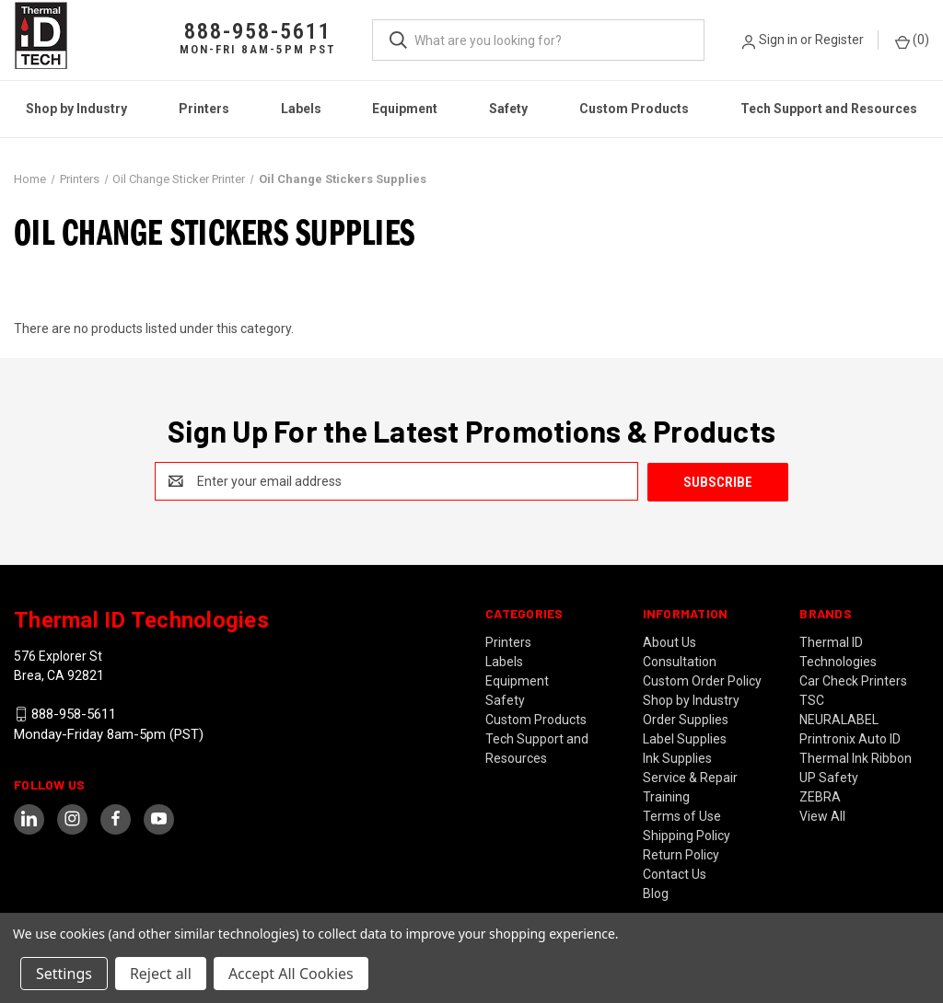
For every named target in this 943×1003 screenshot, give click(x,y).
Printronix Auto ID (850, 738)
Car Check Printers (853, 680)
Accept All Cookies (291, 973)
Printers (204, 108)
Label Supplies (685, 738)
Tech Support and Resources (828, 108)
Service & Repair (690, 776)
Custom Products (634, 108)
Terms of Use (682, 815)
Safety (508, 108)
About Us (669, 641)
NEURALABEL (839, 718)
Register (839, 39)
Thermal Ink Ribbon (855, 757)
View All (822, 815)
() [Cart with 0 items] (912, 41)
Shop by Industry (76, 108)
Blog (656, 892)
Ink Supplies (677, 757)
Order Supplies (685, 718)
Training (666, 796)
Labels (301, 108)
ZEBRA (820, 796)
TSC (811, 699)
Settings (64, 973)
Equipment (404, 108)
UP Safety (828, 776)
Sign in (778, 39)
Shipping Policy (686, 834)
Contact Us (674, 873)
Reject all (161, 973)
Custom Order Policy (702, 680)
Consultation (679, 660)
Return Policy (681, 854)
